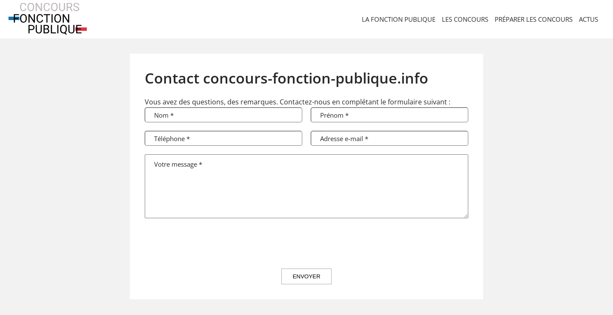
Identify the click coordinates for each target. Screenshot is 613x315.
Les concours (465, 19)
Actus (588, 19)
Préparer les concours (534, 19)
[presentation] (306, 243)
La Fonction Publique (398, 19)
